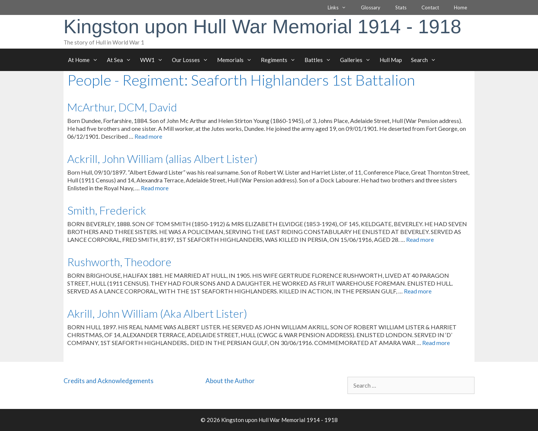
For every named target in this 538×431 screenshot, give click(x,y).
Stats (400, 7)
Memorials (236, 60)
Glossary (370, 7)
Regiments (280, 60)
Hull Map (391, 59)
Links (340, 7)
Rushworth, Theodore (119, 261)
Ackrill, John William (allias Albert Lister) (162, 158)
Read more (148, 136)
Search (425, 60)
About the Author (230, 381)
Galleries (357, 60)
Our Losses (192, 60)
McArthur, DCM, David (122, 107)
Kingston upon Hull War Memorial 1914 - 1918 (262, 26)
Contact (430, 7)
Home (460, 7)
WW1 (153, 60)
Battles (320, 60)
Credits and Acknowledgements (109, 381)
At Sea (121, 60)
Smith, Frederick (106, 210)
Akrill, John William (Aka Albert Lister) (157, 313)
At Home (85, 60)
